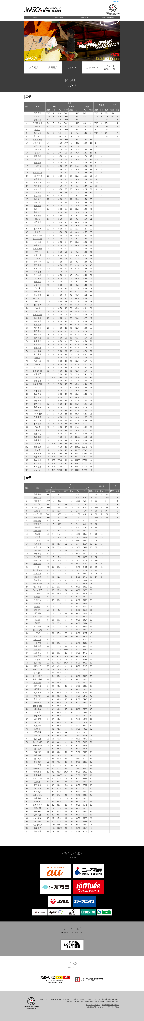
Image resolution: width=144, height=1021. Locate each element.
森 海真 (37, 232)
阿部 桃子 (37, 501)
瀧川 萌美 (37, 587)
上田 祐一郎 (37, 239)
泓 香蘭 (37, 593)
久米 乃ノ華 (37, 514)
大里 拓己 (37, 136)
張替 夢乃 (37, 524)
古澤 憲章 (37, 282)
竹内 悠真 (37, 242)
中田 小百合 (37, 570)
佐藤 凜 (37, 534)
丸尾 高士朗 (37, 249)
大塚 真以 (37, 696)
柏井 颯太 (37, 381)
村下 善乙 (37, 117)
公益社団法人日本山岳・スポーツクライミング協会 (103, 1007)
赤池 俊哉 (37, 206)
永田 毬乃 (37, 666)
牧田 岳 (37, 219)
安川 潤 (37, 169)
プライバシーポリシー (93, 1005)
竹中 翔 (37, 252)
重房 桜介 (37, 345)
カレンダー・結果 (108, 17)
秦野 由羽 (37, 610)
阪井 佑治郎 (37, 235)
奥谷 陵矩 (37, 325)
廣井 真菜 (37, 646)
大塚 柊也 (37, 269)
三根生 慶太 (37, 143)
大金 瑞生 (37, 335)
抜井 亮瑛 (37, 120)
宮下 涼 (37, 537)
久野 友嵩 (37, 186)
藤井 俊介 (37, 245)
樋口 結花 (37, 577)
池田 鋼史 (37, 222)
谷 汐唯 (37, 567)
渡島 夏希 (37, 564)
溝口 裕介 (37, 368)
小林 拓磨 (37, 209)
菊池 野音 (37, 531)
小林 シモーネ (37, 298)
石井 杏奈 (37, 643)
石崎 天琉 (37, 292)
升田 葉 (37, 311)
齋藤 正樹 (37, 156)
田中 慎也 (37, 321)
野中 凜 (37, 378)
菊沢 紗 (37, 620)
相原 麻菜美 (37, 617)
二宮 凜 (37, 541)
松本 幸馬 (37, 318)
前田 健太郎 (37, 140)
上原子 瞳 (37, 683)
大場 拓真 (37, 361)
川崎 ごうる (37, 176)
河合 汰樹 (37, 275)
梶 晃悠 (37, 159)
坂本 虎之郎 (37, 315)
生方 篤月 (37, 397)
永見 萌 (37, 607)
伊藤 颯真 (37, 179)
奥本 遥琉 (37, 216)
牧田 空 (37, 202)
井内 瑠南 (37, 551)
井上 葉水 (37, 574)
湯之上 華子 (37, 676)
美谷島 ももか (37, 508)
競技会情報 (84, 17)
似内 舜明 (37, 150)
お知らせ (36, 17)
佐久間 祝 (37, 166)
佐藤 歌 (37, 623)
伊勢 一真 (37, 146)
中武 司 (37, 259)
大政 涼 (37, 126)
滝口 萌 (37, 527)
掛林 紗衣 (37, 560)
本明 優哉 (37, 212)
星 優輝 (37, 153)
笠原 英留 (37, 663)
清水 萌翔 (37, 557)
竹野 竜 (37, 358)
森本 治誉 (37, 133)
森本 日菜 (37, 636)
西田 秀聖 (37, 113)
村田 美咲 (37, 613)
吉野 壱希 (37, 265)
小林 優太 (37, 199)
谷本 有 (37, 308)
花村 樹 (37, 226)
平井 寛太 (37, 348)
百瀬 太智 (37, 193)
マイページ (115, 1)
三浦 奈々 (37, 653)
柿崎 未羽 (37, 494)
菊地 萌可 (37, 554)
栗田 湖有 (37, 498)
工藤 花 (37, 511)
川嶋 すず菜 (37, 584)
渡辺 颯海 (37, 163)
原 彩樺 (37, 660)
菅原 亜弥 (37, 544)
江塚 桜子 (37, 650)
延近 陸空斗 (37, 173)
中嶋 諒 (37, 597)
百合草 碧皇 (37, 123)
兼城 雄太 (37, 189)
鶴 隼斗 (37, 130)
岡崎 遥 (37, 603)
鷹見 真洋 (37, 196)
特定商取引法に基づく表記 (110, 1005)
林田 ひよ (37, 640)
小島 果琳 (37, 518)
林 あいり (37, 547)
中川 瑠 (37, 504)
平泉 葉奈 (37, 580)
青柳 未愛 (37, 521)
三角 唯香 (37, 600)
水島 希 (37, 633)
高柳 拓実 (37, 262)
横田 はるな (37, 630)
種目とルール (60, 17)
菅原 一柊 (37, 255)
